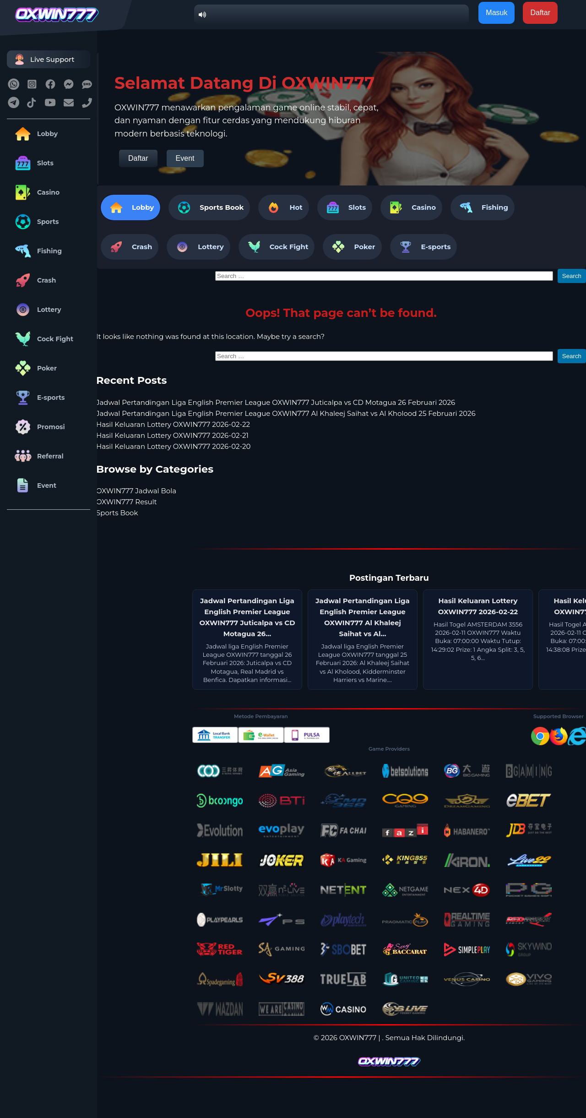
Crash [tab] (129, 247)
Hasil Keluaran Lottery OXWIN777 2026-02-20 (173, 446)
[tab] (209, 207)
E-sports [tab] (423, 247)
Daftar (138, 158)
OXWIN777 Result (126, 501)
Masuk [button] (496, 12)
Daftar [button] (540, 12)
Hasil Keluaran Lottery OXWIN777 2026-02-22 (173, 424)
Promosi (38, 426)
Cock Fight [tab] (277, 247)
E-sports (38, 397)
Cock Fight (42, 338)
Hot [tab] (283, 207)
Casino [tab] (411, 207)
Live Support (43, 59)
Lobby (34, 133)
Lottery (36, 309)
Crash (33, 280)
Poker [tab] (352, 247)
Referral (37, 456)
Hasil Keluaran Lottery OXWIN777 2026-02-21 (172, 435)
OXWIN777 (357, 1037)
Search (571, 276)
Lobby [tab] (130, 207)
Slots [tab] (345, 207)
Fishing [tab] (482, 207)
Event (33, 485)
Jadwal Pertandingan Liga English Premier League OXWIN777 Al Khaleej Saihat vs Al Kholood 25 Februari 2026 (286, 413)
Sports (35, 221)
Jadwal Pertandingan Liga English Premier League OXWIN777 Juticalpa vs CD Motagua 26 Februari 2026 (275, 402)
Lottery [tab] (198, 247)
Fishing (36, 251)
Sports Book (222, 207)
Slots (32, 163)
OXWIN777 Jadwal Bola (136, 490)
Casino (35, 192)
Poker (34, 368)
